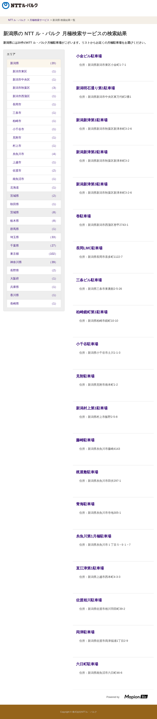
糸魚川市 (35, 154)
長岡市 (35, 104)
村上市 (35, 145)
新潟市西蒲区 (35, 96)
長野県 (34, 270)
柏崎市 (35, 121)
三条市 (35, 112)
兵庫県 (34, 287)
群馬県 (34, 229)
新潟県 (34, 63)
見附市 (35, 137)
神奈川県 (34, 262)
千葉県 (34, 245)
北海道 (34, 187)
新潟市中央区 (35, 79)
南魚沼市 (35, 179)
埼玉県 (34, 237)
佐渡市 (35, 170)
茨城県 (34, 212)
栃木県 (34, 220)
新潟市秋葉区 (35, 87)
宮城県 (34, 195)
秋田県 (34, 204)
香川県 (34, 295)
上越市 (35, 162)
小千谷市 (35, 129)
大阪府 (34, 278)
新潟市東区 (35, 71)
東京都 (34, 253)
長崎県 (34, 303)
